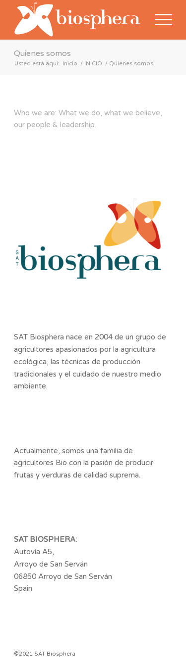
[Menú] (158, 20)
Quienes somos (42, 53)
